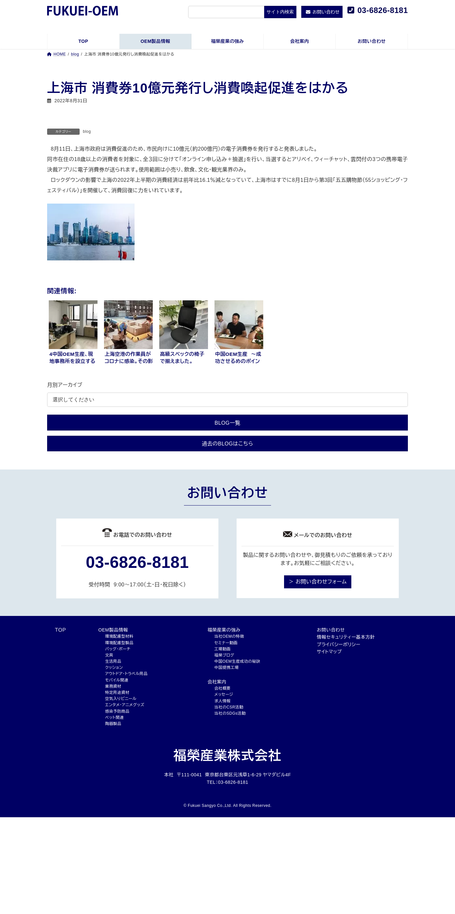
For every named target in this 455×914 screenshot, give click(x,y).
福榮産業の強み (224, 629)
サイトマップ (329, 651)
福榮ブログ (224, 655)
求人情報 (222, 701)
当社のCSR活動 (228, 707)
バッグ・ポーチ (117, 649)
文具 (109, 655)
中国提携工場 (226, 667)
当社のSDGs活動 (230, 713)
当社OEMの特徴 (229, 636)
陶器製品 (113, 723)
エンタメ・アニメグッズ (124, 705)
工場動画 (222, 649)
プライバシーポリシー (338, 644)
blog (87, 131)
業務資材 (113, 686)
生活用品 (113, 661)
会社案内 (217, 681)
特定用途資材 (117, 692)
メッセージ (223, 694)
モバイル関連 (116, 680)
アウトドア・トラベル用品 (126, 673)
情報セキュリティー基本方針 (346, 637)
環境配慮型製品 (119, 643)
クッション (114, 667)
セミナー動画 (226, 643)
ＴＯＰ (60, 629)
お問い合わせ (331, 629)
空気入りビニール (120, 698)
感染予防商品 (117, 711)
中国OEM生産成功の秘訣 (237, 661)
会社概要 (222, 688)
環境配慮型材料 (119, 636)
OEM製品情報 (113, 629)
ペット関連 (114, 717)
